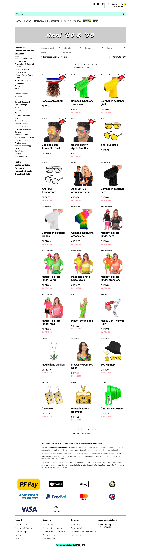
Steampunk (19, 83)
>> (96, 64)
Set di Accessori (21, 94)
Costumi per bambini (24, 50)
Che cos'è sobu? (50, 538)
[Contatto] (93, 4)
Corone (18, 132)
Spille (17, 107)
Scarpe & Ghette (21, 140)
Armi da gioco (20, 143)
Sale (95, 20)
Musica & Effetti (21, 134)
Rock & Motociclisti (23, 80)
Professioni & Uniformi (24, 64)
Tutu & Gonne (20, 151)
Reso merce (48, 524)
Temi (17, 56)
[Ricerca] (123, 14)
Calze (17, 148)
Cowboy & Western (23, 69)
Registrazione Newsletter (54, 531)
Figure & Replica (71, 20)
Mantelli (18, 154)
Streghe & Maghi (22, 121)
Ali (16, 113)
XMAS (17, 88)
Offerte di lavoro (78, 524)
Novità (87, 20)
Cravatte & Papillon (23, 129)
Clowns (18, 67)
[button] (51, 48)
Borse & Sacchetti (22, 102)
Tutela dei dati (49, 535)
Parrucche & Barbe (23, 171)
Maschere (19, 168)
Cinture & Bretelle (22, 115)
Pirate (17, 77)
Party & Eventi (23, 20)
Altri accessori (21, 156)
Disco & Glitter (21, 72)
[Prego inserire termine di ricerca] (68, 14)
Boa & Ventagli (21, 104)
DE (98, 4)
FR (100, 4)
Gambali (18, 99)
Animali (18, 86)
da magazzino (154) (51, 56)
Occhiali (18, 110)
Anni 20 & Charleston (23, 58)
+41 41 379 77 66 (104, 527)
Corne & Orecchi (21, 124)
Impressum (76, 535)
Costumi (19, 47)
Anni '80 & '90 (20, 61)
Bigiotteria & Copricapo (24, 137)
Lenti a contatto (22, 165)
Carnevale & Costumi (46, 20)
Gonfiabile (19, 96)
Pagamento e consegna (53, 528)
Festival (18, 162)
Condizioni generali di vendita (84, 531)
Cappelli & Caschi (22, 126)
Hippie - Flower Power (24, 75)
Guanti (17, 118)
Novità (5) (67, 56)
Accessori (19, 53)
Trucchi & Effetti (22, 174)
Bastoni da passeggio (24, 145)
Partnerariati (76, 528)
